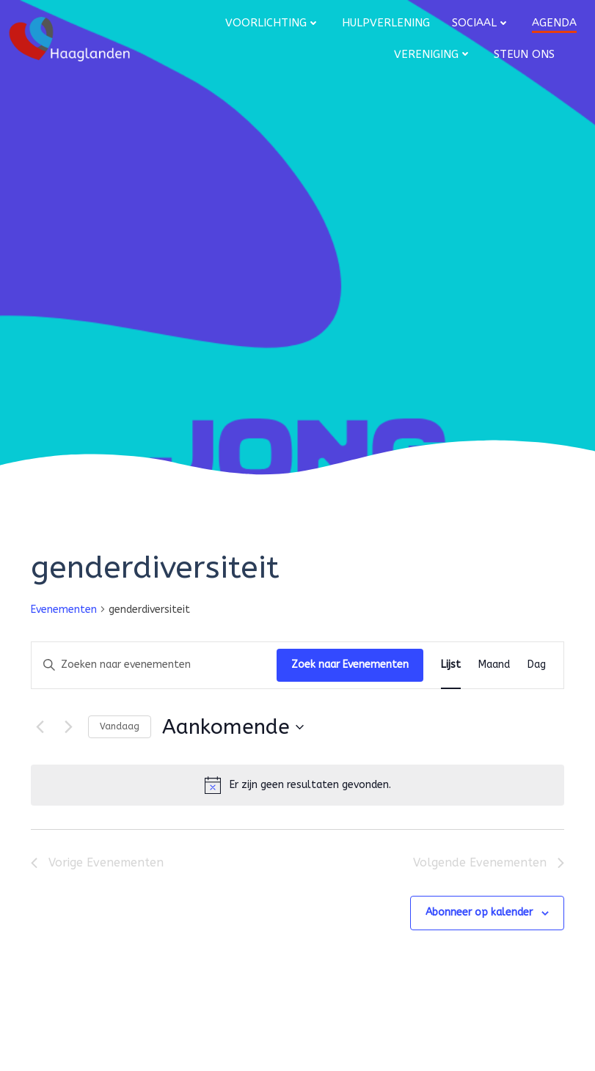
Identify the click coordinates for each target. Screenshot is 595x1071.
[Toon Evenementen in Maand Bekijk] (494, 665)
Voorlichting (272, 22)
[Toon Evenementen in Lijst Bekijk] (451, 665)
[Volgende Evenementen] (68, 727)
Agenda (554, 22)
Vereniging (433, 54)
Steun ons (524, 54)
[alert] (297, 785)
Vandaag (119, 726)
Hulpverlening (386, 22)
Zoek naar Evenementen (350, 664)
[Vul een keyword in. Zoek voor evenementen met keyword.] (154, 665)
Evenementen (64, 609)
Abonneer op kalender (479, 912)
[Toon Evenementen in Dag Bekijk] (537, 665)
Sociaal (481, 22)
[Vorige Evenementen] (39, 727)
